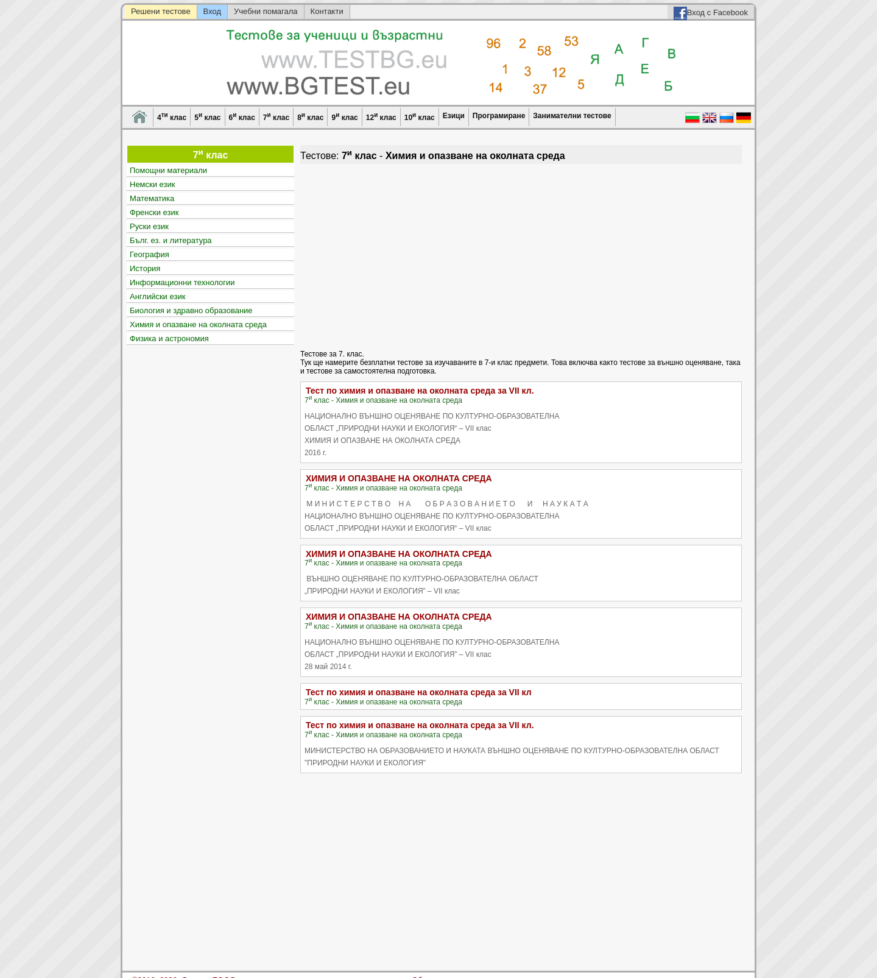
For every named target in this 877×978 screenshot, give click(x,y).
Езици (454, 116)
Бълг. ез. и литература (171, 240)
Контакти (327, 11)
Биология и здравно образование (191, 310)
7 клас (276, 117)
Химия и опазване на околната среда (198, 324)
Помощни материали (168, 170)
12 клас (381, 117)
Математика (152, 198)
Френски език (154, 212)
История (145, 268)
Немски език (152, 184)
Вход (212, 11)
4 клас (171, 117)
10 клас (419, 117)
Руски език (149, 226)
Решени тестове (161, 11)
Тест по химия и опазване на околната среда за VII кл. (420, 390)
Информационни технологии (182, 282)
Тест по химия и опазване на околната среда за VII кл (419, 692)
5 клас (207, 117)
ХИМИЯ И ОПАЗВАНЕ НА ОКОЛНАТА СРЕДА (399, 478)
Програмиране (499, 116)
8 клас (310, 117)
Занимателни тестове (572, 116)
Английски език (157, 296)
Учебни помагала (266, 11)
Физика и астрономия (169, 338)
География (149, 254)
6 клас (242, 117)
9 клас (344, 117)
